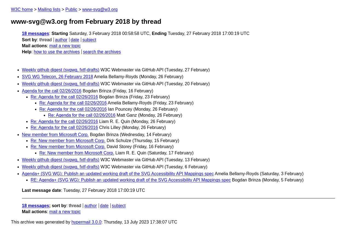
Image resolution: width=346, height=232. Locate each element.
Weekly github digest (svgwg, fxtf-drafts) (60, 69)
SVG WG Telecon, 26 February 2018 (57, 76)
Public (71, 9)
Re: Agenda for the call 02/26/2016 (64, 97)
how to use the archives (57, 51)
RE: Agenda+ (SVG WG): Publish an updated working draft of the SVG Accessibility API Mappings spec (131, 180)
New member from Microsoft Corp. (55, 134)
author (61, 39)
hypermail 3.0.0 (86, 222)
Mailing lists (49, 9)
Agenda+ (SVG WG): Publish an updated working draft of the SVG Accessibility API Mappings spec (118, 173)
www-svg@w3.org (100, 9)
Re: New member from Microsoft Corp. (68, 140)
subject (89, 39)
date (75, 39)
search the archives (102, 51)
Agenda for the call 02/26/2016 (51, 91)
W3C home (22, 9)
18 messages (35, 33)
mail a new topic (65, 45)
